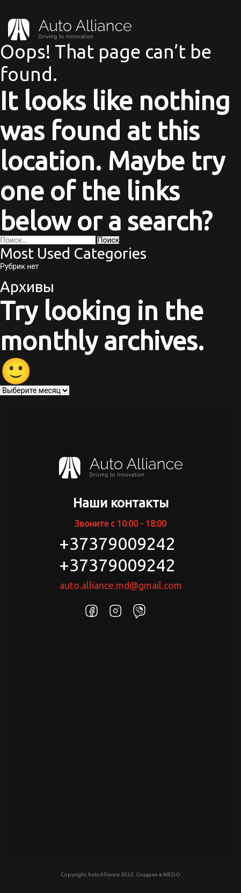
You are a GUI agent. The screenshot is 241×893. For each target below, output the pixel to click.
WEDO (171, 874)
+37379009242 (117, 543)
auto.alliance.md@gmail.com (121, 585)
